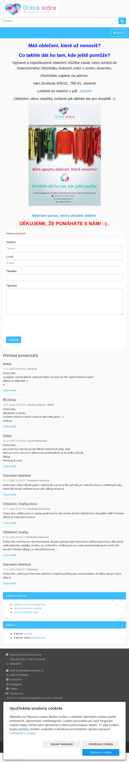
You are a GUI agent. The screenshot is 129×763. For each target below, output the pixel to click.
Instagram (16, 684)
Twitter (14, 688)
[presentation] (36, 325)
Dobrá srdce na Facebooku (30, 604)
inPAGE (28, 633)
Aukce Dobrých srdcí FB (28, 608)
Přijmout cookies (104, 752)
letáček (86, 91)
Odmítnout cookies (72, 752)
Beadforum (38, 637)
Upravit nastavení (40, 752)
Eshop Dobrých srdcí (26, 612)
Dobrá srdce (10, 704)
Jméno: (11, 242)
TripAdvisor (16, 693)
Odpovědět (9, 390)
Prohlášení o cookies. (23, 741)
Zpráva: (11, 285)
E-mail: (10, 256)
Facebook (16, 679)
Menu (118, 32)
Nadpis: (11, 271)
